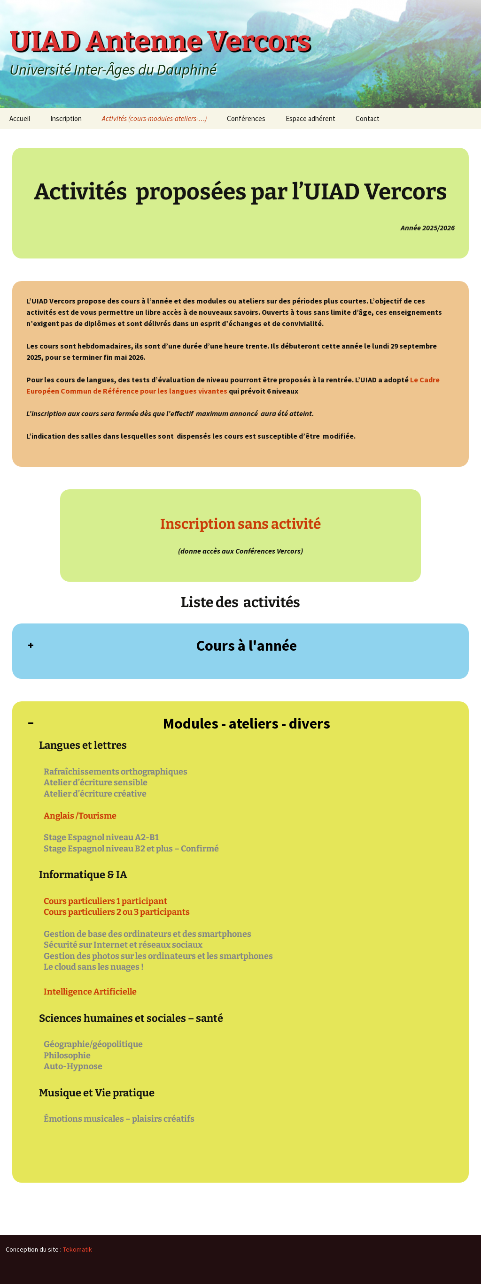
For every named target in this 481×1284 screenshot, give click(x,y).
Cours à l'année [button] (161, 645)
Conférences (246, 118)
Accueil (19, 118)
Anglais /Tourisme (80, 816)
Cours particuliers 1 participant (105, 901)
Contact (368, 118)
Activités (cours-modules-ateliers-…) (154, 118)
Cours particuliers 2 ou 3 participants (117, 912)
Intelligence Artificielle (90, 992)
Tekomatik (77, 1249)
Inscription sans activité (240, 524)
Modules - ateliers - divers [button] (178, 723)
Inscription (66, 118)
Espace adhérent (310, 118)
